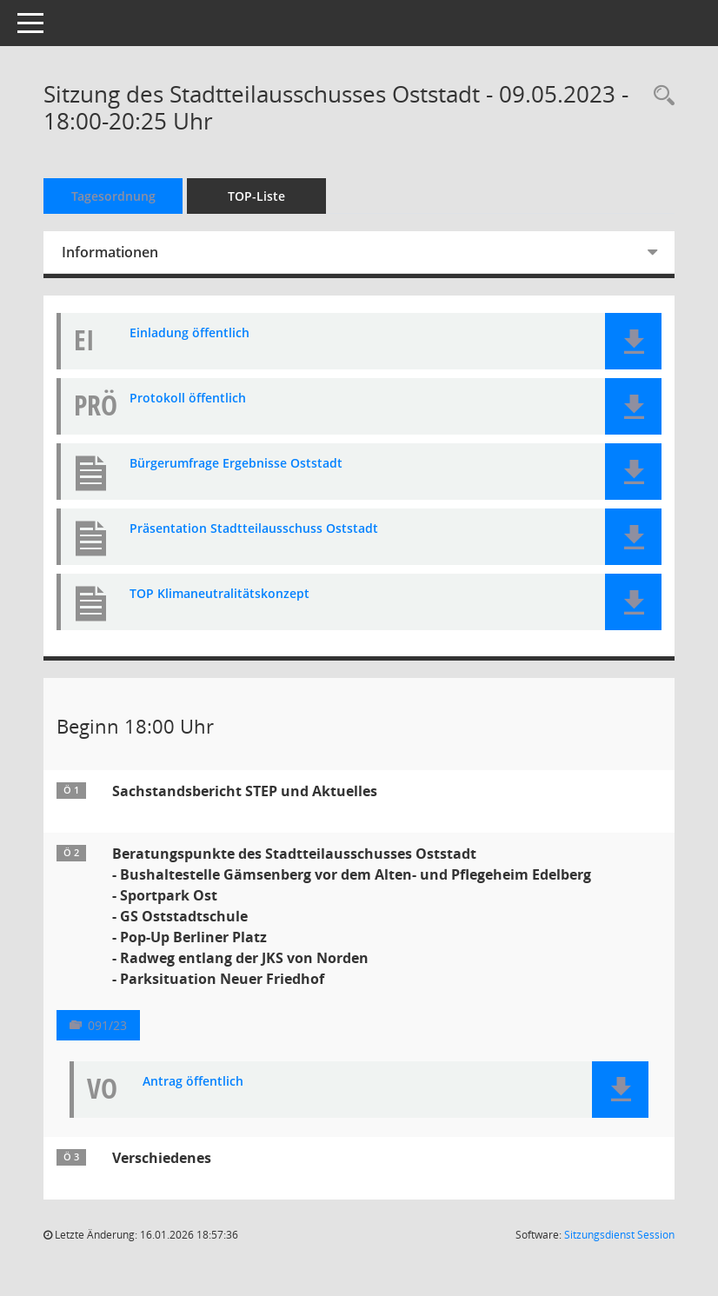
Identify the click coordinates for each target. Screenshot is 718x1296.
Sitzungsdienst (619, 1234)
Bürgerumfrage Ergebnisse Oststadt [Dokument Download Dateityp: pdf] (236, 463)
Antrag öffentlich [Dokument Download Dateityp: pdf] (193, 1081)
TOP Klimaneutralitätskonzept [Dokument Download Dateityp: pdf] (219, 594)
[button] (633, 341)
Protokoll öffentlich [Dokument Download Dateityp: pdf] (188, 398)
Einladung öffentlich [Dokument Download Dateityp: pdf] (189, 333)
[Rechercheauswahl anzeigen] (660, 96)
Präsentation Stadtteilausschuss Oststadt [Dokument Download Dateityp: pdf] (254, 529)
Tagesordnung (113, 196)
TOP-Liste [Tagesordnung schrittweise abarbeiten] (256, 196)
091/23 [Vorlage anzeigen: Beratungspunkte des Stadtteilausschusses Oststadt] (107, 1025)
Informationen (110, 252)
